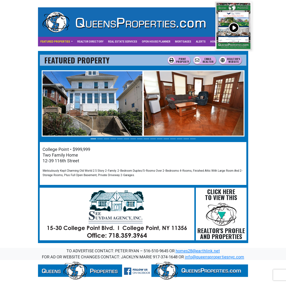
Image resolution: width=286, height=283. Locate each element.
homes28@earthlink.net (198, 251)
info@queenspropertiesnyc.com (214, 257)
